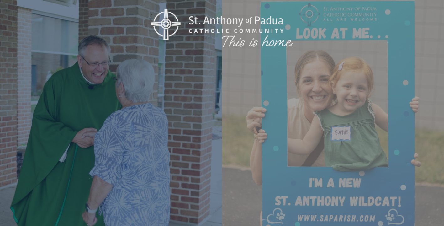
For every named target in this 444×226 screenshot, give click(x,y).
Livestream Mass (143, 130)
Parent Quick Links (365, 130)
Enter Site (68, 130)
